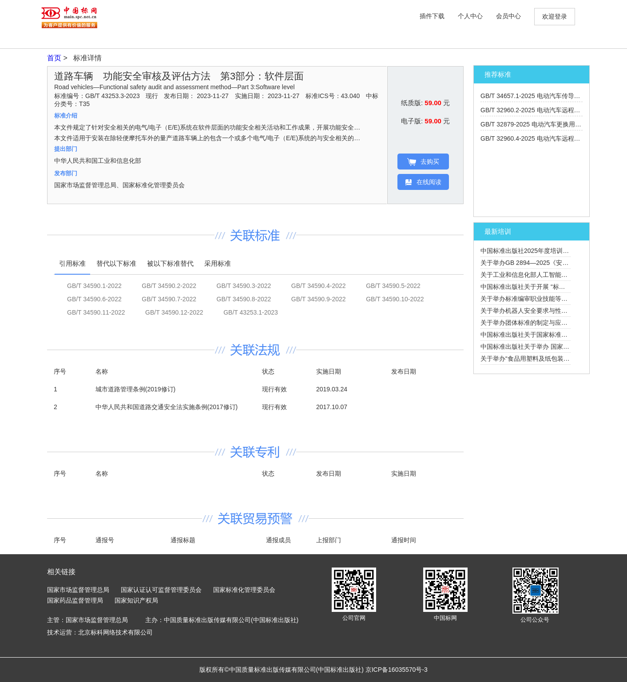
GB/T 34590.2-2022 (169, 285)
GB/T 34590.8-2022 (244, 299)
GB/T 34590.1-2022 (94, 285)
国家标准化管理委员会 (244, 589)
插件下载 (432, 16)
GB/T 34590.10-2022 (395, 299)
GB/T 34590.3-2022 (244, 285)
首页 (55, 58)
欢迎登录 (554, 16)
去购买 (423, 162)
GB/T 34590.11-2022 (96, 312)
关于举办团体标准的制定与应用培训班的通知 (542, 322)
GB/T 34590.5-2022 (393, 285)
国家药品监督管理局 (75, 600)
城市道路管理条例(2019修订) (135, 389)
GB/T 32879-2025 (546, 124)
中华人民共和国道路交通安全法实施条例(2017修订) (166, 406)
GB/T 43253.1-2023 (250, 312)
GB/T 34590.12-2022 (174, 312)
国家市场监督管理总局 (78, 589)
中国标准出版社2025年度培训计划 (527, 250)
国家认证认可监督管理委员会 (161, 589)
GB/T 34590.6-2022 (94, 299)
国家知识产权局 (136, 600)
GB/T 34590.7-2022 (169, 299)
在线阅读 (423, 182)
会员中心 (508, 16)
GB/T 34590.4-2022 (318, 285)
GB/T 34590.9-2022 (318, 299)
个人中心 (470, 16)
